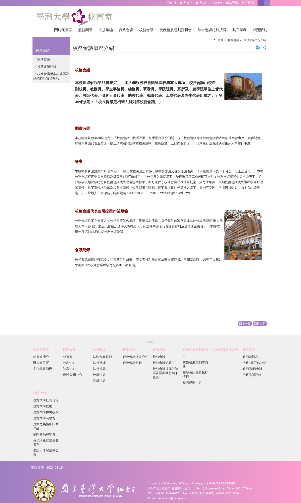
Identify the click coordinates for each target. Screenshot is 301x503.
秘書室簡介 (41, 357)
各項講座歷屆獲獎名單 (46, 442)
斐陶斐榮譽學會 (44, 434)
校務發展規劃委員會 (175, 30)
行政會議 (126, 30)
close (150, 341)
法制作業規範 (102, 357)
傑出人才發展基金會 (46, 452)
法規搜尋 (99, 369)
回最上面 (259, 323)
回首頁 (171, 3)
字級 (261, 3)
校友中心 (69, 363)
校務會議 (146, 30)
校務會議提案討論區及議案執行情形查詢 (51, 76)
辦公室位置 (41, 363)
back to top (290, 492)
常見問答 (248, 3)
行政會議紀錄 (132, 363)
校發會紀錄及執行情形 (195, 374)
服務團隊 (85, 30)
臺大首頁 (186, 3)
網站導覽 (232, 3)
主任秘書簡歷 (42, 369)
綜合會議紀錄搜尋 (212, 30)
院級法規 (99, 380)
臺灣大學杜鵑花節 (46, 400)
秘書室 (68, 357)
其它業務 (239, 30)
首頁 (220, 40)
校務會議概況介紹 (255, 40)
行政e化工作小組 (254, 363)
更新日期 (37, 467)
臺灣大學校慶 (42, 406)
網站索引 (267, 3)
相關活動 (260, 30)
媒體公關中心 (72, 375)
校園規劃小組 (192, 382)
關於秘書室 (63, 30)
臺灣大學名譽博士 (46, 418)
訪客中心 (69, 369)
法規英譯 (99, 363)
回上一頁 (244, 323)
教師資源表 (250, 357)
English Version (258, 47)
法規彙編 (105, 30)
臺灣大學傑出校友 (46, 412)
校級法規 (99, 375)
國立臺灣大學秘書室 (74, 17)
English (217, 3)
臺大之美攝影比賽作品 (46, 426)
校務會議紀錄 (46, 66)
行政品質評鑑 (252, 375)
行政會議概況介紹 (135, 357)
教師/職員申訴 (252, 369)
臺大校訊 (202, 3)
